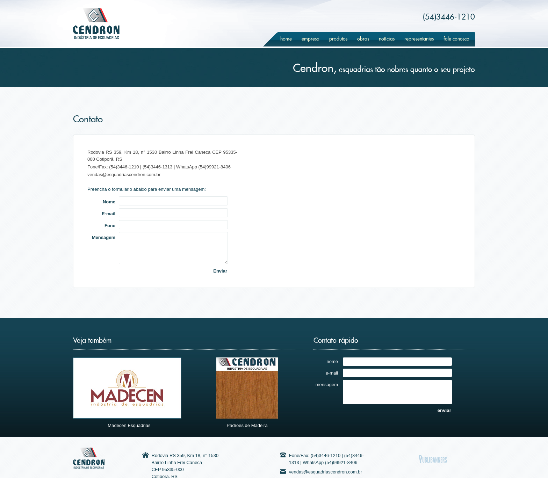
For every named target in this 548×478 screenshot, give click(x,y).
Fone (109, 225)
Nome (109, 201)
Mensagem (103, 237)
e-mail (332, 372)
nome (332, 361)
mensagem (327, 384)
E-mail (108, 213)
